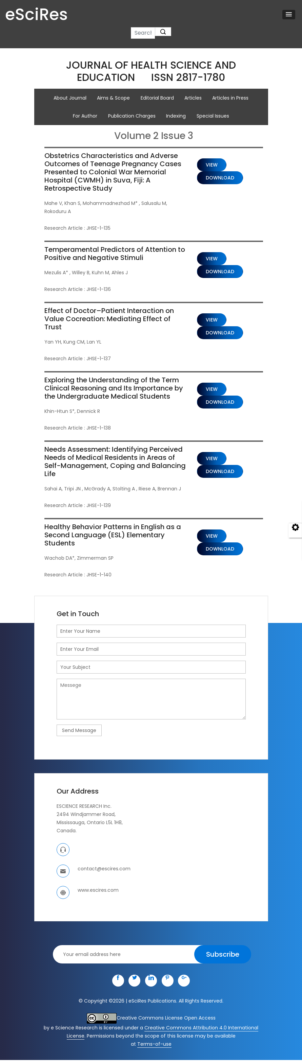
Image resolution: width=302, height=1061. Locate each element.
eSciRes (36, 14)
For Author (85, 116)
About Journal (69, 97)
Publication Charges (132, 116)
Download (220, 178)
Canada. (67, 831)
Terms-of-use (154, 1045)
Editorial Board (157, 97)
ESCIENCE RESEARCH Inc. (84, 807)
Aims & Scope (113, 97)
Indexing (176, 116)
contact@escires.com (104, 869)
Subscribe (222, 955)
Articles (193, 97)
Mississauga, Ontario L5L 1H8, (90, 823)
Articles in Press (231, 97)
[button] (288, 14)
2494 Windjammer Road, (86, 815)
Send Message (79, 731)
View (212, 165)
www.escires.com (98, 891)
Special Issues (213, 116)
